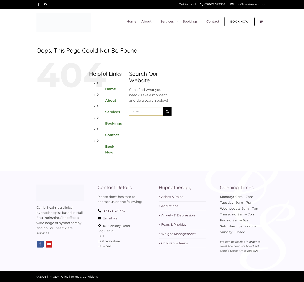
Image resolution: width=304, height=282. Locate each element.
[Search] (167, 111)
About (110, 100)
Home (110, 89)
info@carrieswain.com (249, 4)
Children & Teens (174, 243)
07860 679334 (111, 211)
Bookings (113, 123)
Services (112, 112)
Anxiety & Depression (178, 215)
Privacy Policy (58, 276)
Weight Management (178, 234)
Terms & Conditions (84, 276)
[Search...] (146, 111)
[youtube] (49, 244)
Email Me (108, 218)
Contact (112, 135)
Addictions (169, 206)
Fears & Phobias (173, 224)
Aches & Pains (172, 197)
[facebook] (40, 244)
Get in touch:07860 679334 (202, 4)
